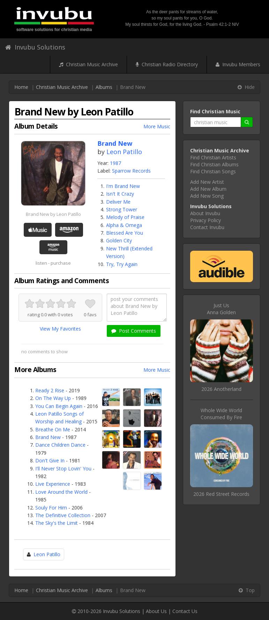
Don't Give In (50, 460)
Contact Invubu (207, 227)
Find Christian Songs (213, 171)
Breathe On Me (52, 429)
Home (21, 87)
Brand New (48, 437)
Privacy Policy (205, 220)
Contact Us (184, 611)
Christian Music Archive (88, 64)
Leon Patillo (124, 152)
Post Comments (133, 330)
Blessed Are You (124, 232)
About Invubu (205, 213)
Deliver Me (118, 201)
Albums (104, 87)
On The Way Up (53, 398)
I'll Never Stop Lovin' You (63, 468)
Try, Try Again (121, 264)
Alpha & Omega (124, 225)
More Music (156, 126)
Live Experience (52, 484)
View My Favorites (60, 328)
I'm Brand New (123, 186)
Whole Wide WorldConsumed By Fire (221, 414)
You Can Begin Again (58, 406)
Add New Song (207, 195)
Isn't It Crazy (120, 193)
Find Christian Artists (213, 157)
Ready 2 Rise (49, 390)
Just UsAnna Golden (221, 309)
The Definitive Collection (62, 515)
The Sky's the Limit (56, 523)
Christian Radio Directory (167, 64)
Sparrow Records (131, 170)
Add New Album (208, 189)
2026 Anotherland (221, 389)
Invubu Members (238, 64)
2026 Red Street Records (221, 494)
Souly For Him (51, 507)
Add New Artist (207, 182)
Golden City (119, 240)
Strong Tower (121, 209)
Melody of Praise (125, 217)
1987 (115, 163)
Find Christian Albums (214, 164)
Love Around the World (61, 492)
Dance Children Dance (60, 444)
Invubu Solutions (35, 47)
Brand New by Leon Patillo (53, 214)
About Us (156, 611)
